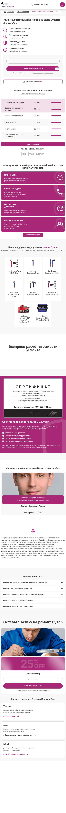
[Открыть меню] (62, 4)
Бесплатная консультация (33, 686)
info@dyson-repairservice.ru (15, 754)
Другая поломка (33, 144)
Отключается (10, 122)
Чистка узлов (10, 129)
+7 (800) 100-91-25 (41, 4)
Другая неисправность (14, 116)
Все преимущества (33, 235)
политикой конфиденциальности (43, 73)
